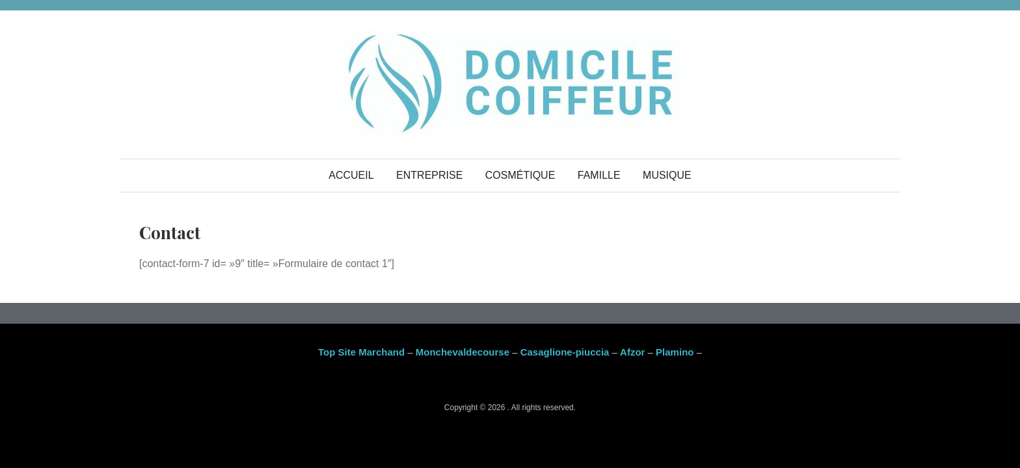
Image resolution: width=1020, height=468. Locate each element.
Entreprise (429, 175)
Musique (667, 175)
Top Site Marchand (361, 352)
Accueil (351, 175)
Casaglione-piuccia (565, 352)
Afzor (632, 352)
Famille (599, 175)
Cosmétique (520, 175)
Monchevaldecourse (462, 352)
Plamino (674, 352)
